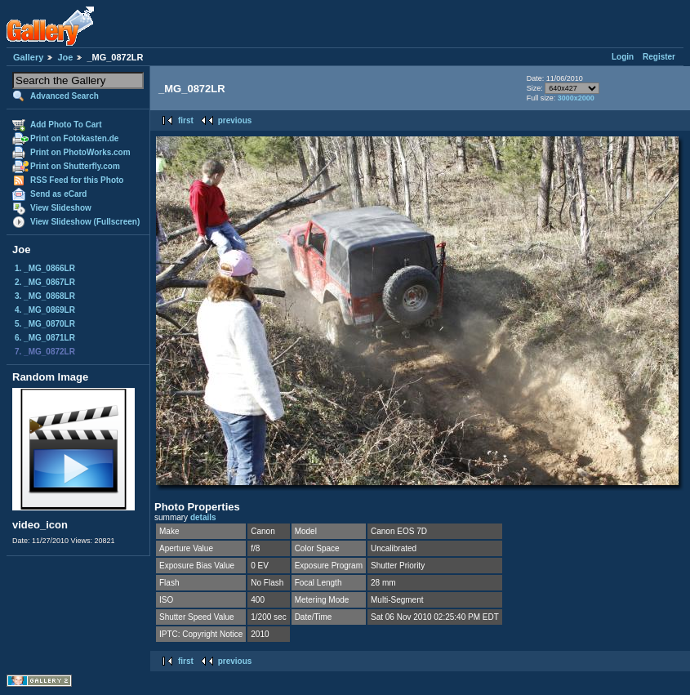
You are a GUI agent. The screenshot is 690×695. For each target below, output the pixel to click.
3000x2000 (576, 98)
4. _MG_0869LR (45, 309)
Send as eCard (58, 193)
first (186, 120)
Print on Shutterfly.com (75, 166)
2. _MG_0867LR (45, 282)
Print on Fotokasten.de (74, 138)
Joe (65, 57)
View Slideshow (60, 207)
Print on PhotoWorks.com (80, 152)
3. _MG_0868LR (45, 296)
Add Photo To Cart (66, 124)
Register (659, 56)
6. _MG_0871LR (45, 337)
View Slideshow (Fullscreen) (85, 221)
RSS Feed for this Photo (76, 180)
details (203, 517)
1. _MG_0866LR (45, 268)
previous (235, 120)
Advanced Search (64, 95)
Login (623, 56)
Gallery (28, 57)
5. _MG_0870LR (45, 323)
